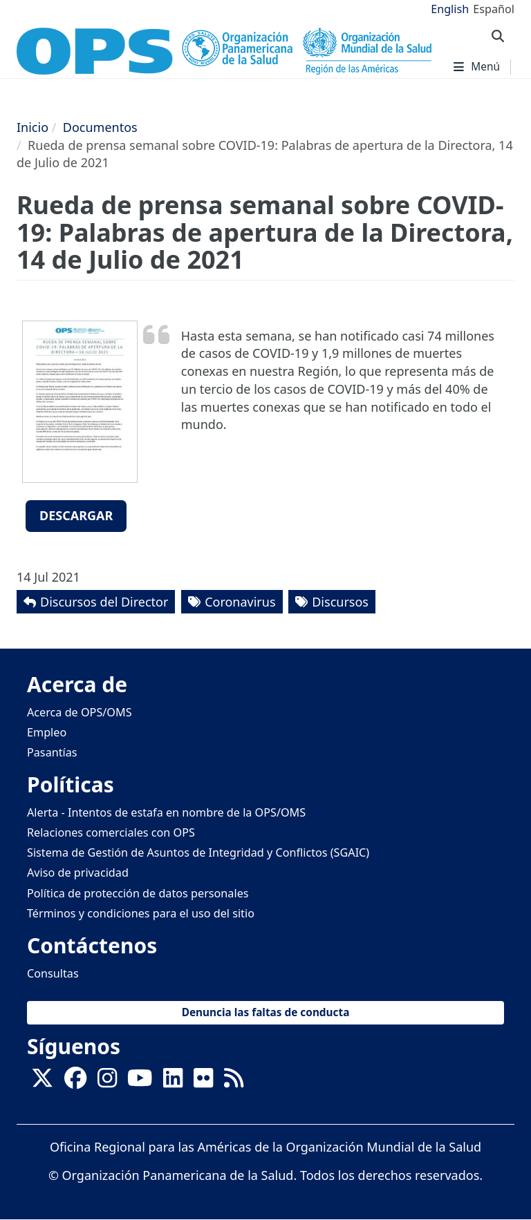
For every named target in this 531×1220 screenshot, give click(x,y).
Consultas (53, 973)
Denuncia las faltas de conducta (266, 1012)
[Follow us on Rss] (233, 1082)
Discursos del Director (104, 601)
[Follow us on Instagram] (107, 1082)
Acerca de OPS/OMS (79, 712)
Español (493, 9)
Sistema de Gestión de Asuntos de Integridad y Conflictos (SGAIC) (198, 852)
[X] (42, 1082)
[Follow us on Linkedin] (173, 1082)
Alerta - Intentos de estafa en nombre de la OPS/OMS (166, 812)
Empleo (46, 732)
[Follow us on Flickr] (203, 1082)
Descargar (76, 515)
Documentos (100, 127)
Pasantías (52, 752)
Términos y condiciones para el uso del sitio (140, 913)
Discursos (340, 601)
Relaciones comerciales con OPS (111, 832)
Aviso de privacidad (78, 872)
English (450, 9)
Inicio (32, 127)
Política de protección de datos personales (138, 893)
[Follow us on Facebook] (75, 1082)
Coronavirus (240, 601)
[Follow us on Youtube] (139, 1082)
